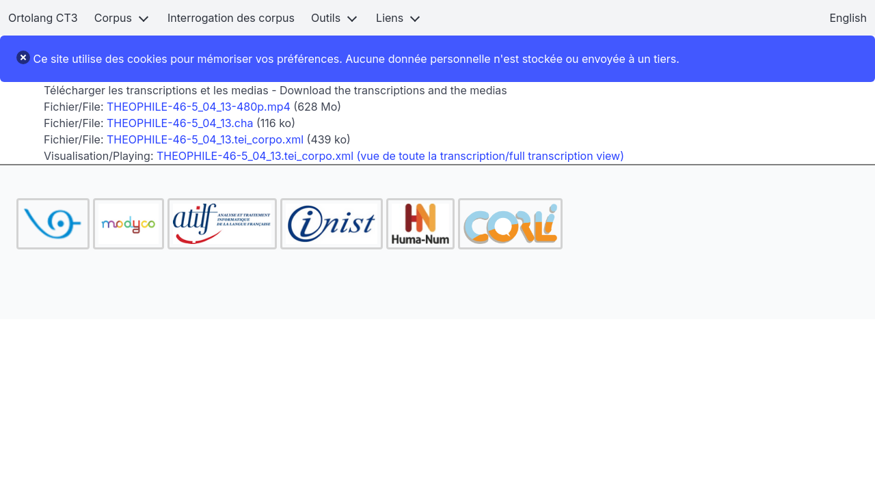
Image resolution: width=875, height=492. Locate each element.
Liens (389, 18)
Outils (325, 18)
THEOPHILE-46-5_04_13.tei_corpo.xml (205, 139)
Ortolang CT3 (43, 18)
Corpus (113, 18)
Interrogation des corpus (231, 18)
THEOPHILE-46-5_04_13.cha (180, 123)
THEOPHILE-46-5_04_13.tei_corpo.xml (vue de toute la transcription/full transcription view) (390, 156)
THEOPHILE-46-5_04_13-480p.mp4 (199, 106)
